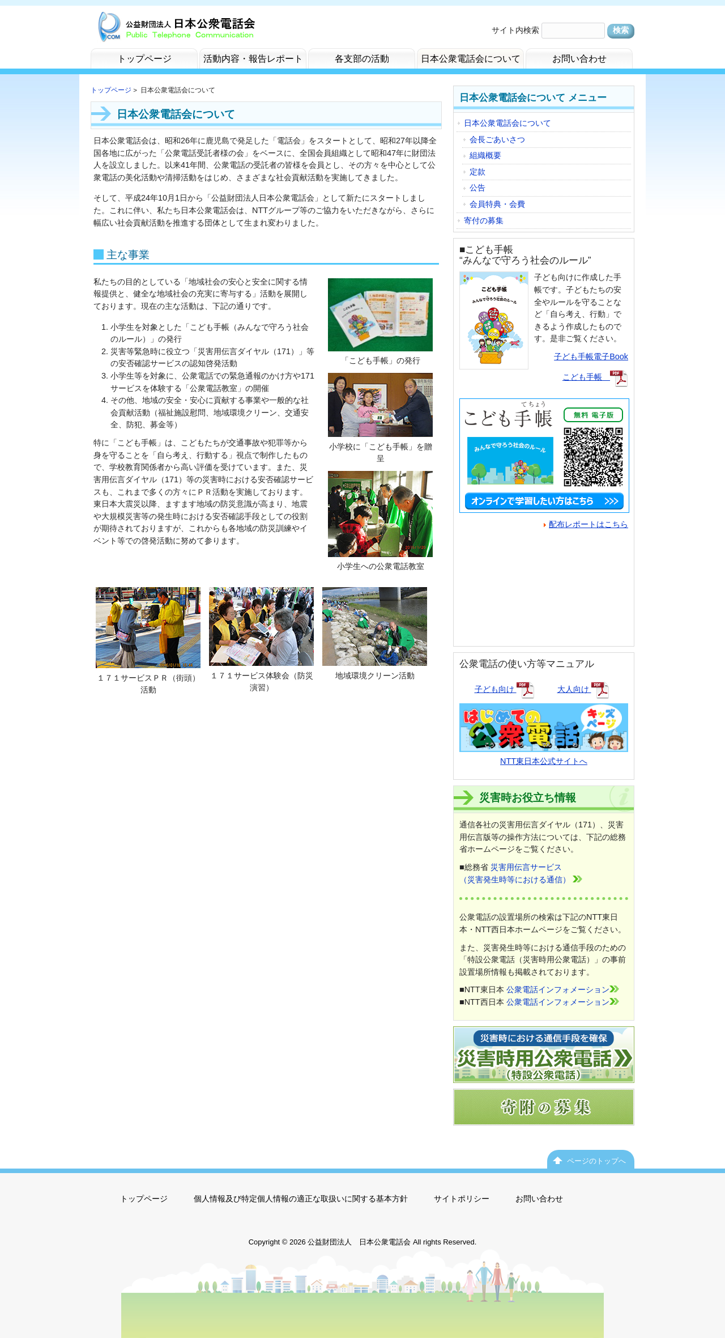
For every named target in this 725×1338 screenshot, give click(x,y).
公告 (477, 187)
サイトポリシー (461, 1198)
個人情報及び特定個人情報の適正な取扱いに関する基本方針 (301, 1198)
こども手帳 (595, 377)
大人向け (583, 689)
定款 (477, 171)
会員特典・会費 (497, 204)
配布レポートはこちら (586, 524)
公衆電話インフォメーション (562, 989)
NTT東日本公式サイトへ (543, 754)
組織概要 (485, 155)
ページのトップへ (596, 1161)
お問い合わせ (539, 1198)
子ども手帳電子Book (591, 356)
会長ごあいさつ (497, 139)
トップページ (111, 90)
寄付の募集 (484, 220)
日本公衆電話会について (507, 123)
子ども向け (505, 689)
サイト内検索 (515, 30)
